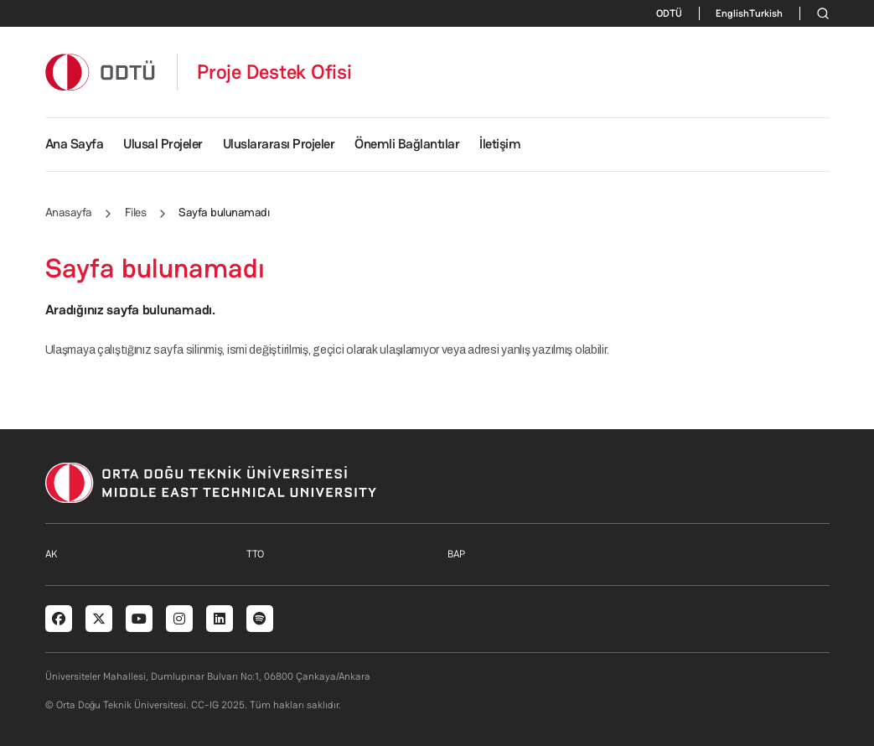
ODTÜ (669, 13)
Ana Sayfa (74, 144)
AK (51, 554)
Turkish (766, 13)
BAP (456, 554)
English (732, 13)
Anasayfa (68, 212)
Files (136, 212)
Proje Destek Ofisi (274, 72)
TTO (255, 554)
